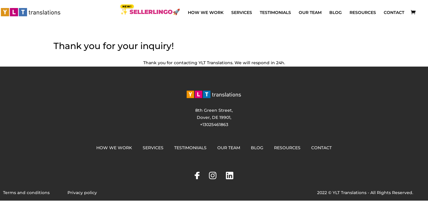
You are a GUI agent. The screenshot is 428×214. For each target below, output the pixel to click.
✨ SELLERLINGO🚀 (150, 12)
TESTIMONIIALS (190, 147)
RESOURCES (363, 12)
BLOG (335, 12)
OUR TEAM (310, 12)
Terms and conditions (26, 192)
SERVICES (241, 12)
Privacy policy (82, 192)
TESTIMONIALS (275, 12)
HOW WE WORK (206, 12)
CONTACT (394, 12)
